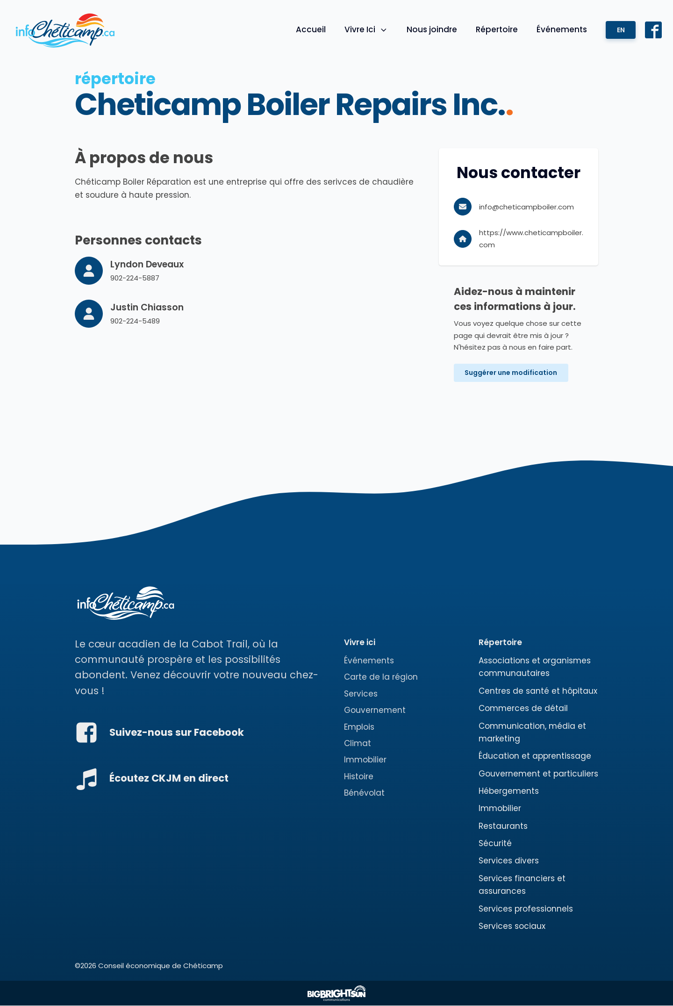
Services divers (509, 861)
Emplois (359, 727)
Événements (561, 29)
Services (361, 694)
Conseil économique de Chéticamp (160, 966)
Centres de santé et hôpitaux (538, 691)
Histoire (358, 776)
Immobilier (365, 760)
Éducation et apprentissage (535, 756)
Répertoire (496, 29)
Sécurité (495, 843)
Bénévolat (364, 793)
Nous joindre (431, 29)
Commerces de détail (523, 708)
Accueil (310, 29)
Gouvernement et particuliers (538, 773)
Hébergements (509, 791)
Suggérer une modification (511, 373)
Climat (357, 743)
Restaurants (503, 826)
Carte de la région (381, 677)
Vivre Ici (365, 29)
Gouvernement (375, 710)
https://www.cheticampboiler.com (531, 238)
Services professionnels (526, 908)
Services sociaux (512, 926)
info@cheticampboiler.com (526, 207)
